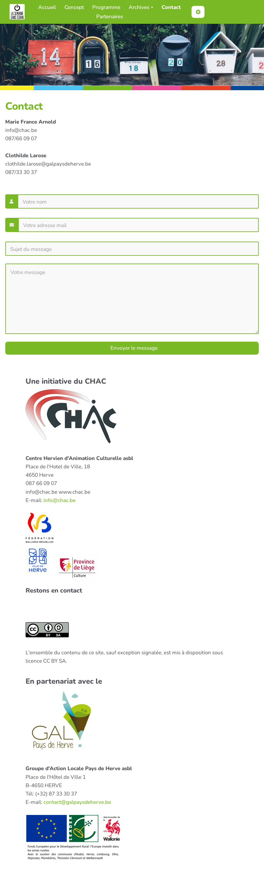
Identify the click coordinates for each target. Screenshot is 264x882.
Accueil (47, 7)
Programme (106, 7)
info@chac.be (59, 500)
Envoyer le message (133, 348)
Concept (74, 7)
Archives (141, 7)
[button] (198, 12)
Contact (171, 7)
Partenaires (109, 16)
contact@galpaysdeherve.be (77, 802)
